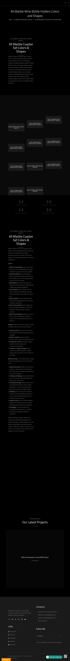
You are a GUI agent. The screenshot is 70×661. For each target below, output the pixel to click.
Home (10, 19)
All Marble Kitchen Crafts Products (23, 19)
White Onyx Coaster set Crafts (35, 166)
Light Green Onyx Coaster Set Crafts (35, 124)
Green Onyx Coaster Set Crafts (16, 127)
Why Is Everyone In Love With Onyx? (35, 557)
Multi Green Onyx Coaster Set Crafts (16, 147)
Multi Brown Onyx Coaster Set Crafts (53, 120)
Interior (35, 560)
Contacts (40, 607)
